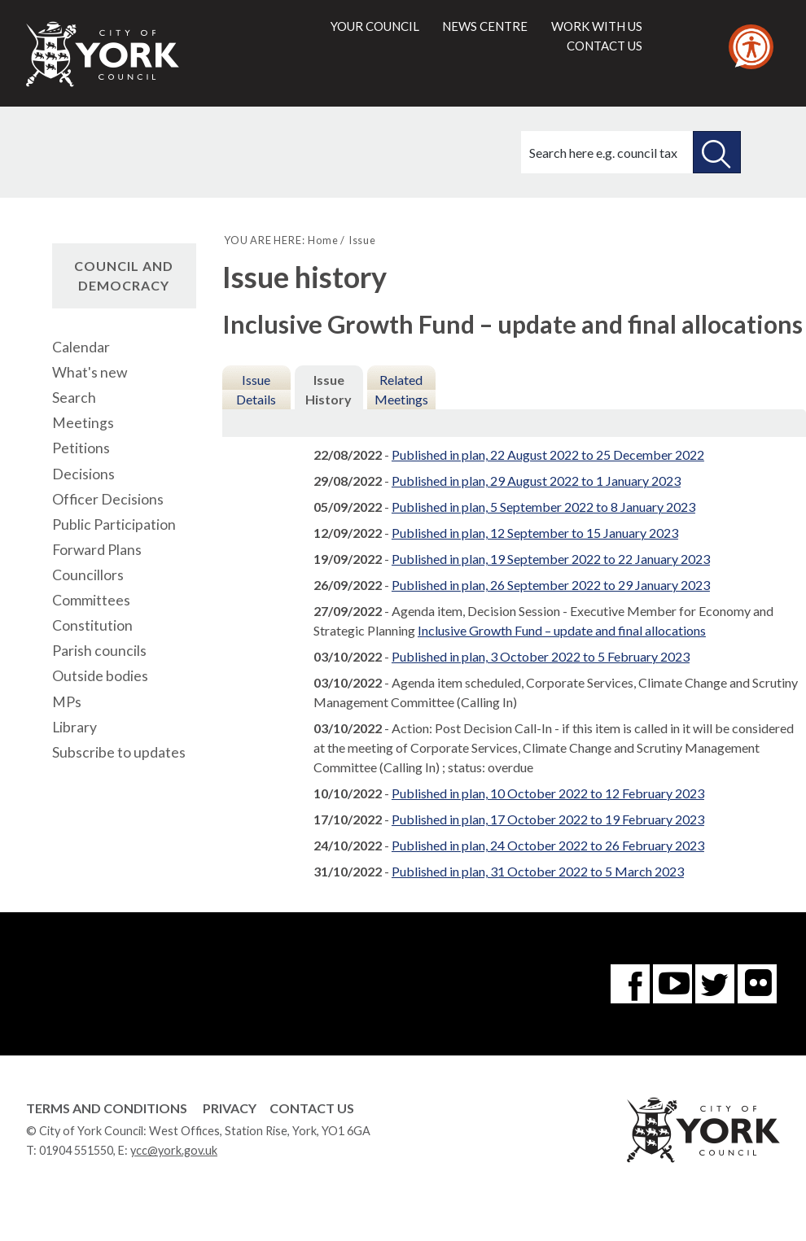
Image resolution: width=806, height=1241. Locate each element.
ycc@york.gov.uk (173, 1150)
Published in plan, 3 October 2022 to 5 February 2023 (541, 656)
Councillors (88, 574)
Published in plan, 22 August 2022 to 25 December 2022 (548, 454)
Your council (375, 26)
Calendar (81, 347)
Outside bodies (100, 675)
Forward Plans (97, 549)
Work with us (596, 26)
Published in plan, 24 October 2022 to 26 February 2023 (548, 845)
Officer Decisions (108, 499)
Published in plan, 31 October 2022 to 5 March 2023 (538, 871)
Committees (91, 600)
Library (74, 727)
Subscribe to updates (119, 752)
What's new (89, 372)
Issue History (328, 389)
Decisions (83, 474)
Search (74, 397)
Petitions (81, 448)
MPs (66, 701)
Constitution (92, 625)
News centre (485, 26)
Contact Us (311, 1108)
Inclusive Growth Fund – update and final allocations (562, 630)
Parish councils (99, 650)
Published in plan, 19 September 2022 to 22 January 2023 (551, 558)
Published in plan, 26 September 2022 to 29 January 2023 (551, 584)
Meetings (83, 422)
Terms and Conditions (106, 1108)
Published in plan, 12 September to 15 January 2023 (535, 532)
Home (323, 240)
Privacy (229, 1108)
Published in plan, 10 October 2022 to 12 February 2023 (548, 793)
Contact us (604, 45)
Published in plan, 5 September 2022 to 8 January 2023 (543, 506)
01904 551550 (76, 1150)
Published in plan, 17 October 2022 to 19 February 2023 (548, 819)
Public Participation (114, 524)
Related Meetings (401, 389)
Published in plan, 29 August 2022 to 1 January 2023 (536, 480)
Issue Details (256, 389)
